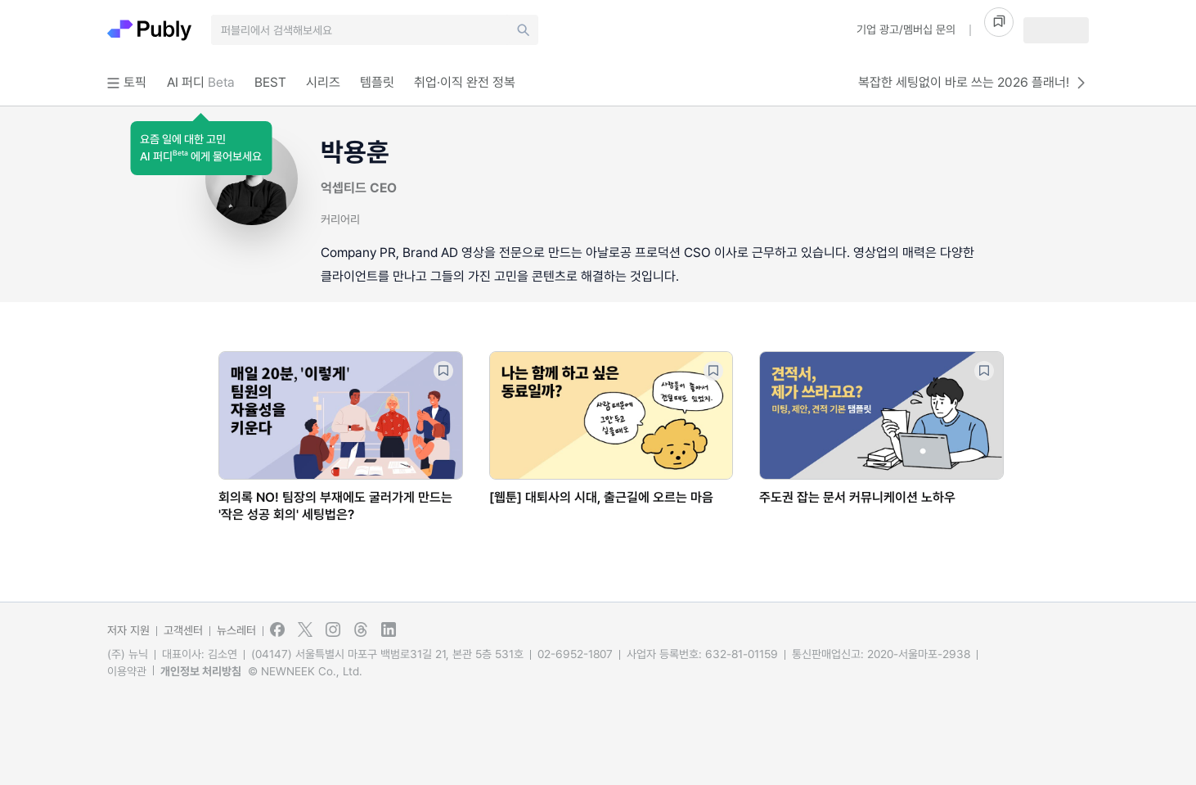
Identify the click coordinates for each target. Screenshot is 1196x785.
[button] (201, 148)
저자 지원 (128, 630)
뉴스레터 (236, 630)
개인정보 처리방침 (200, 671)
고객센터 (183, 630)
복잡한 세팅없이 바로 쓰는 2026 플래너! (973, 82)
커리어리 (340, 219)
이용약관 (126, 671)
